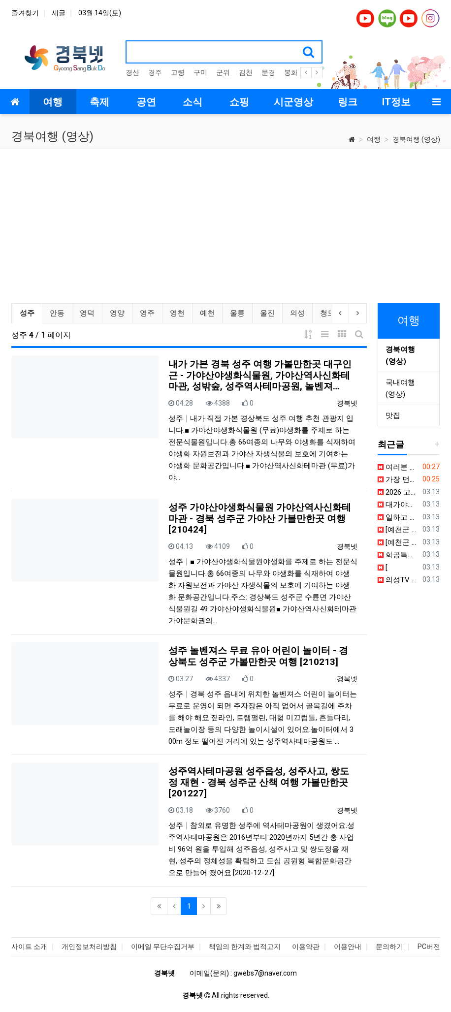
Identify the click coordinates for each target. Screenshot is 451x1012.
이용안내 (347, 946)
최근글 (391, 444)
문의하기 (389, 946)
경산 (132, 72)
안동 (56, 313)
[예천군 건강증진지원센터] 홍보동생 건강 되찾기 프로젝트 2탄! (398, 542)
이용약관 (306, 946)
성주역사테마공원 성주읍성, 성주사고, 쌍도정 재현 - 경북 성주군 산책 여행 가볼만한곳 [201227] (258, 782)
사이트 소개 (29, 946)
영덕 (86, 313)
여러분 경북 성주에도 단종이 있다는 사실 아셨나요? (398, 467)
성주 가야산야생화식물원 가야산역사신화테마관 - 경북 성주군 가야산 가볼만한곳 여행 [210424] (259, 518)
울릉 (236, 313)
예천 (206, 313)
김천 (246, 72)
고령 (178, 72)
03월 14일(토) (99, 13)
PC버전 (429, 946)
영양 (116, 313)
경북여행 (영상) (416, 139)
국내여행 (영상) (400, 388)
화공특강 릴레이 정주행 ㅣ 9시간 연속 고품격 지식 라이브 (398, 554)
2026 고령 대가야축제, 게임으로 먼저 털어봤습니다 (398, 492)
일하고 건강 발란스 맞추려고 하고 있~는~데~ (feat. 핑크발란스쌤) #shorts (398, 517)
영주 (146, 313)
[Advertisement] (225, 223)
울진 (266, 313)
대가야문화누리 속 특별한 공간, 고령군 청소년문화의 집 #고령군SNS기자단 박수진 (398, 504)
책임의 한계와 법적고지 (245, 946)
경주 (155, 72)
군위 (223, 72)
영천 (176, 313)
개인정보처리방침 (89, 946)
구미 (200, 72)
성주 (30, 312)
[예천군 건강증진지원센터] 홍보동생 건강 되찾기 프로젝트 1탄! (398, 529)
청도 (327, 313)
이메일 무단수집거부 (162, 946)
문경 (268, 72)
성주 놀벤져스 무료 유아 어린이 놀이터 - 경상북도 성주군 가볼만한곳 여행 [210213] (258, 656)
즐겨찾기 (25, 13)
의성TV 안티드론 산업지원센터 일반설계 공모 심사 (398, 579)
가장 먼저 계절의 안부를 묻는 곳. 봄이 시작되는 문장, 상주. (398, 479)
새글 (58, 13)
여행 (374, 139)
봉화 (291, 72)
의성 (297, 313)
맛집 (393, 415)
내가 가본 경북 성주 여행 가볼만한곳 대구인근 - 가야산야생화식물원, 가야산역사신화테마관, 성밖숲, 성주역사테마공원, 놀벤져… (260, 375)
